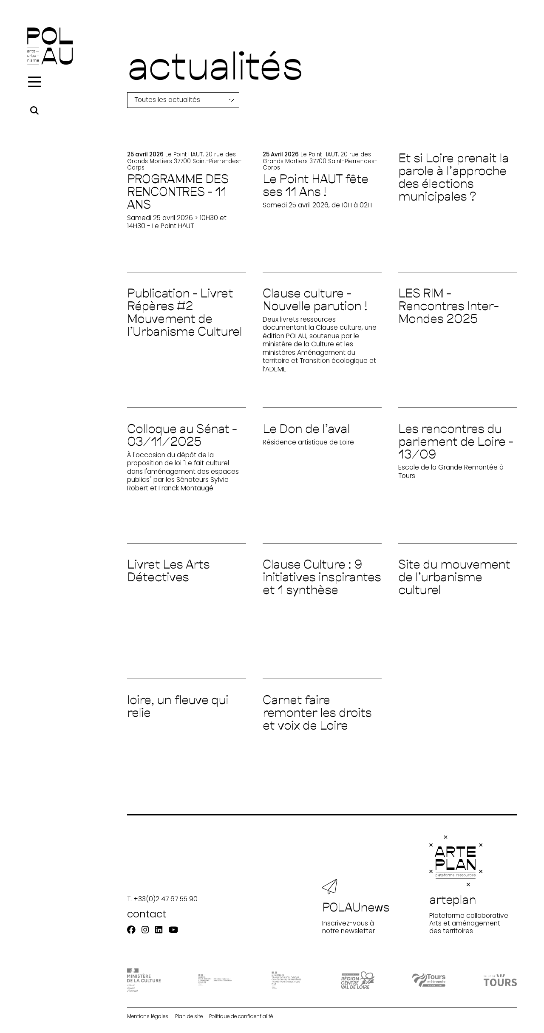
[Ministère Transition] (286, 980)
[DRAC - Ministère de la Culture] (143, 980)
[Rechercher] (34, 110)
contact (146, 914)
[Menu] (34, 82)
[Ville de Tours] (500, 980)
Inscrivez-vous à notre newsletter (356, 907)
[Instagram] (145, 930)
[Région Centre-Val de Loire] (357, 980)
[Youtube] (173, 930)
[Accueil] (50, 46)
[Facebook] (131, 930)
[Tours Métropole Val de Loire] (428, 980)
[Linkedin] (158, 930)
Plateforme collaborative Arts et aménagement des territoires (468, 885)
